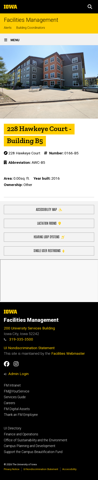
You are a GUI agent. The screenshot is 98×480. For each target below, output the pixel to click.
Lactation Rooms (49, 223)
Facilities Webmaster (68, 353)
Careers (9, 403)
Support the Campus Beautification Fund (33, 452)
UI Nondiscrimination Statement (29, 348)
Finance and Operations (21, 434)
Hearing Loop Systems (49, 237)
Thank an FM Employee (21, 415)
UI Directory (12, 428)
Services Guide (15, 397)
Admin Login (18, 374)
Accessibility (69, 469)
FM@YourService (16, 391)
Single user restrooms (49, 250)
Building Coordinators (30, 27)
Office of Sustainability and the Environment (35, 440)
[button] (90, 6)
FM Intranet (12, 385)
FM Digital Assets (17, 409)
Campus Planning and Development (29, 446)
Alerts (8, 27)
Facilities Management (31, 20)
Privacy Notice (11, 469)
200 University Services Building (29, 328)
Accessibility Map (49, 209)
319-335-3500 (18, 339)
